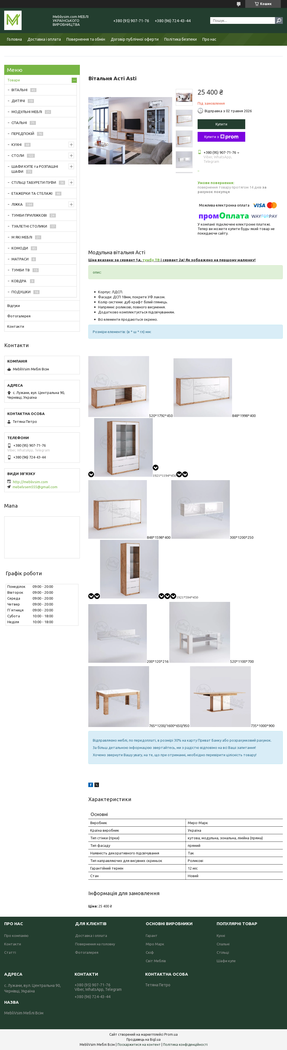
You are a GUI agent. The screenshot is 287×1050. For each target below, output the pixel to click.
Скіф (150, 952)
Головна (14, 39)
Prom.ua (171, 1034)
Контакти (15, 326)
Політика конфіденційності (185, 1044)
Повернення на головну (95, 944)
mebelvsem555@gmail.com (35, 487)
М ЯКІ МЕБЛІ (21, 237)
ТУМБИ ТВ (20, 270)
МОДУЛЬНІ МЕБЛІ (26, 112)
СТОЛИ (17, 155)
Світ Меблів (156, 961)
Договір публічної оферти (135, 39)
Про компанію (16, 935)
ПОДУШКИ (21, 292)
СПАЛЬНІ (19, 123)
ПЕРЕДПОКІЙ (22, 134)
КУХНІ (16, 144)
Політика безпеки (180, 39)
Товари (13, 80)
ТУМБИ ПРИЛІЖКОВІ (29, 215)
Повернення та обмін (85, 39)
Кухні (221, 935)
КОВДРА (19, 281)
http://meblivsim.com (30, 482)
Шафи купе (226, 961)
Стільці (223, 952)
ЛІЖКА (17, 204)
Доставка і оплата (44, 39)
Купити (221, 124)
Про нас (209, 39)
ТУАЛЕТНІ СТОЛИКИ (29, 226)
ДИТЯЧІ (18, 101)
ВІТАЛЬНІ (19, 90)
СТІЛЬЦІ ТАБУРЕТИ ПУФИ (33, 182)
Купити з (221, 136)
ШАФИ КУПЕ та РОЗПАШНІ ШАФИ (34, 168)
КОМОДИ (19, 248)
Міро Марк (155, 944)
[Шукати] (279, 20)
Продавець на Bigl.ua (143, 1039)
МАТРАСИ (20, 259)
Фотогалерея (19, 316)
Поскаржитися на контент (139, 1044)
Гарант (152, 935)
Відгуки (13, 306)
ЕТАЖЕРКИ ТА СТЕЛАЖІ (31, 193)
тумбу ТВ (151, 260)
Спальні (223, 944)
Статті (10, 952)
